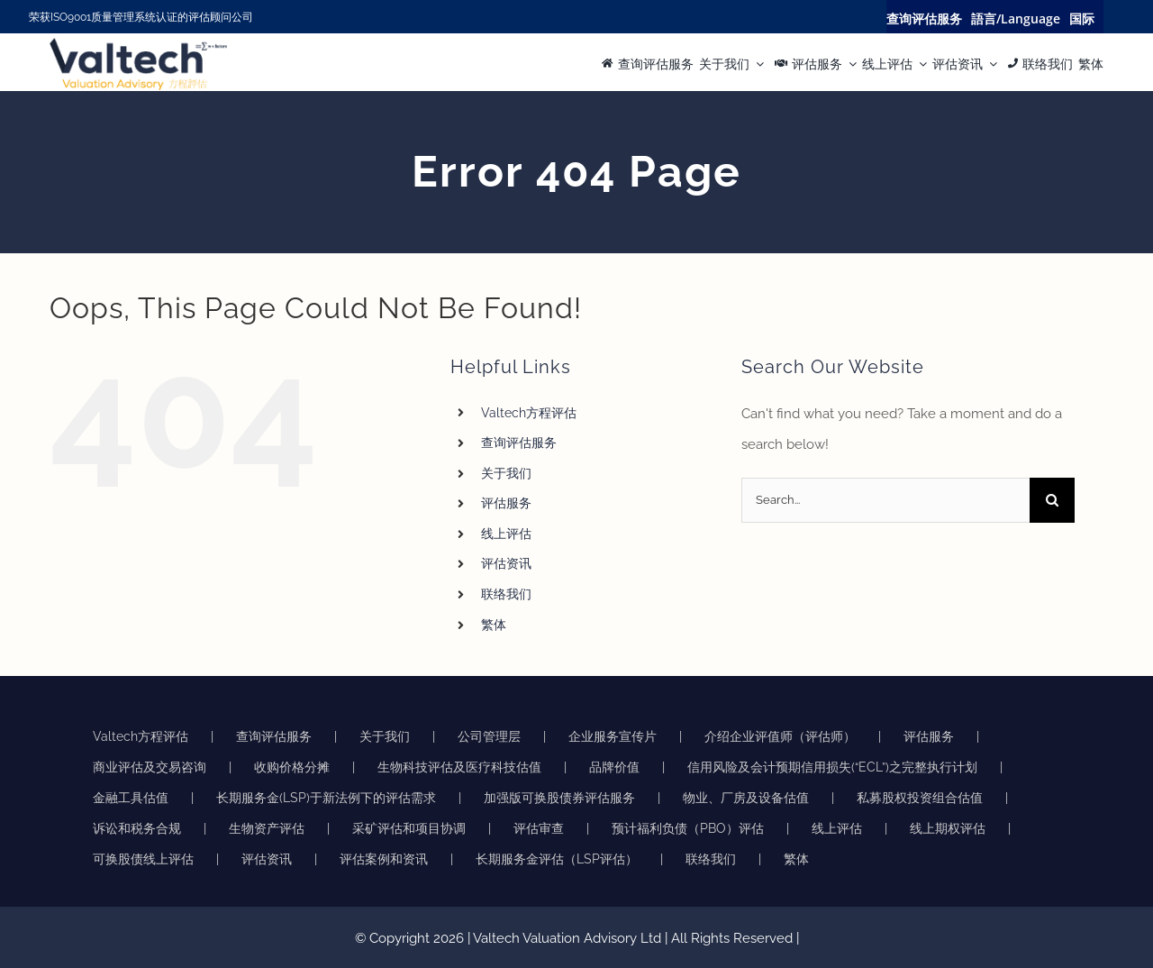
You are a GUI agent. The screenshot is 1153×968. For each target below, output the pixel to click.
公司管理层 (489, 736)
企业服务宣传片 (612, 736)
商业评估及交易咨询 (149, 767)
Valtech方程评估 (528, 413)
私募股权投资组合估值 (920, 797)
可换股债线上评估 (143, 859)
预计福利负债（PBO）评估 (688, 828)
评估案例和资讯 (384, 859)
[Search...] (885, 500)
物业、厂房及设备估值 (746, 797)
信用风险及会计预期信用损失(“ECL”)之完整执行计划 (832, 767)
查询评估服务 (519, 442)
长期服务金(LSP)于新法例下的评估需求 (326, 797)
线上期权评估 (947, 828)
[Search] (1052, 500)
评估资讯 (506, 563)
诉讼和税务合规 (137, 828)
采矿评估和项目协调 (409, 828)
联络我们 (506, 594)
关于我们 (506, 473)
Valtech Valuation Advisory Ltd (569, 938)
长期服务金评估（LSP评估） (557, 859)
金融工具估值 (130, 797)
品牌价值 (614, 767)
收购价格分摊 (292, 767)
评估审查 (538, 828)
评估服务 (506, 503)
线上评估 (506, 533)
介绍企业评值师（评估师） (780, 736)
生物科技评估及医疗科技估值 (459, 767)
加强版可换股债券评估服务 (559, 797)
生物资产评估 (266, 828)
